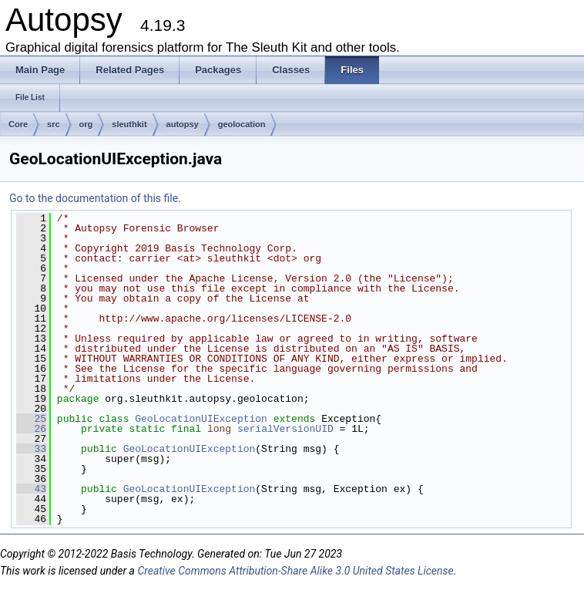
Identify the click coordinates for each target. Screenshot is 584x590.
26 (31, 429)
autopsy (182, 124)
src (53, 124)
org (86, 124)
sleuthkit (129, 124)
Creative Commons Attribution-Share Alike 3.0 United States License (295, 571)
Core (18, 124)
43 (31, 489)
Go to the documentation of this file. (95, 198)
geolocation (242, 124)
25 (31, 419)
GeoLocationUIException (201, 419)
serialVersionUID (285, 429)
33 (31, 449)
